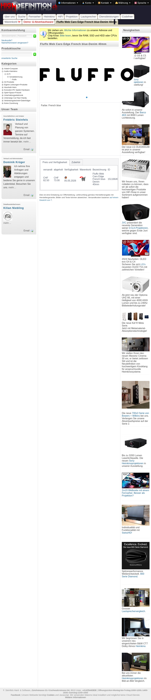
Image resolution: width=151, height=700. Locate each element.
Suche (21, 16)
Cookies (51, 695)
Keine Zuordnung (11, 103)
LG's (143, 264)
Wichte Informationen (75, 30)
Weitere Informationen (75, 697)
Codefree (127, 16)
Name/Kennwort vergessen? (14, 43)
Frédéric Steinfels (15, 119)
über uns (10, 16)
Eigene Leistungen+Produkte (15, 85)
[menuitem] (68, 2)
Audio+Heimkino (10, 71)
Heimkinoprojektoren (132, 678)
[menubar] (103, 3)
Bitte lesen (65, 35)
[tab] (54, 162)
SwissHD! (127, 532)
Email (26, 149)
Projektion (72, 16)
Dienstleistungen (109, 16)
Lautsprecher (88, 16)
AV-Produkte (9, 82)
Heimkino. (141, 646)
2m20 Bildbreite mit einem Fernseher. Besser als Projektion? (135, 493)
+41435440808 (89, 690)
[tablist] (79, 174)
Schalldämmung (15, 77)
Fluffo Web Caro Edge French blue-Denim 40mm (86, 21)
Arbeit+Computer (11, 69)
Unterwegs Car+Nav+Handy (15, 98)
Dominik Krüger (14, 162)
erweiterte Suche (9, 58)
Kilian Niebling (13, 208)
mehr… (27, 141)
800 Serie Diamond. (133, 575)
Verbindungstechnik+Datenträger (17, 101)
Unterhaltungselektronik (13, 95)
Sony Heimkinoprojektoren (132, 462)
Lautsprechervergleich (133, 611)
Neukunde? (6, 40)
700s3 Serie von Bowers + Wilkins (135, 414)
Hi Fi (8, 74)
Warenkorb (12, 21)
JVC (124, 222)
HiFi (60, 16)
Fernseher (35, 16)
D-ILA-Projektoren (138, 228)
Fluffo (14, 80)
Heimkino (49, 16)
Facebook (15, 695)
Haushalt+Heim (10, 87)
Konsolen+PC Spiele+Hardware (17, 90)
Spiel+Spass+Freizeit (12, 93)
